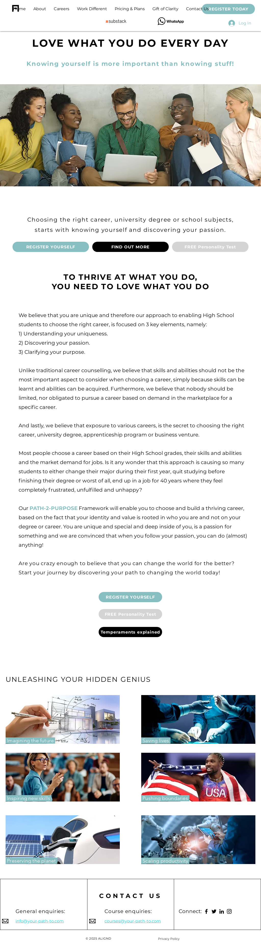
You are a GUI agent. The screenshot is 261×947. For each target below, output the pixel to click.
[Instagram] (229, 911)
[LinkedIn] (221, 911)
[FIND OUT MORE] (130, 247)
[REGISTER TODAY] (228, 9)
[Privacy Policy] (169, 938)
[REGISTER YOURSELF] (50, 247)
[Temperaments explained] (130, 632)
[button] (130, 9)
